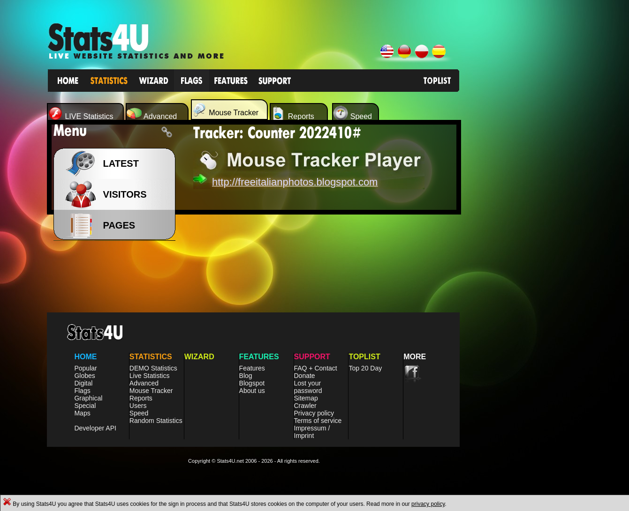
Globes (84, 375)
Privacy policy (314, 413)
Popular (85, 368)
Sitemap (306, 398)
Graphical (88, 398)
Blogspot (252, 383)
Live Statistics (149, 375)
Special (85, 405)
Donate (304, 375)
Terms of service (318, 420)
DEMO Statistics (153, 368)
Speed (138, 413)
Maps (82, 413)
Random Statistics (155, 420)
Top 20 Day (365, 368)
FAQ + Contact (315, 368)
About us (252, 390)
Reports (140, 398)
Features (252, 368)
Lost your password (308, 386)
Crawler (305, 405)
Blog (245, 375)
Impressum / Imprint (312, 431)
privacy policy (428, 504)
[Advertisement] (538, 262)
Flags (82, 390)
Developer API (95, 428)
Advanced (144, 383)
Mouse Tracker (151, 390)
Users (138, 405)
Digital (83, 383)
